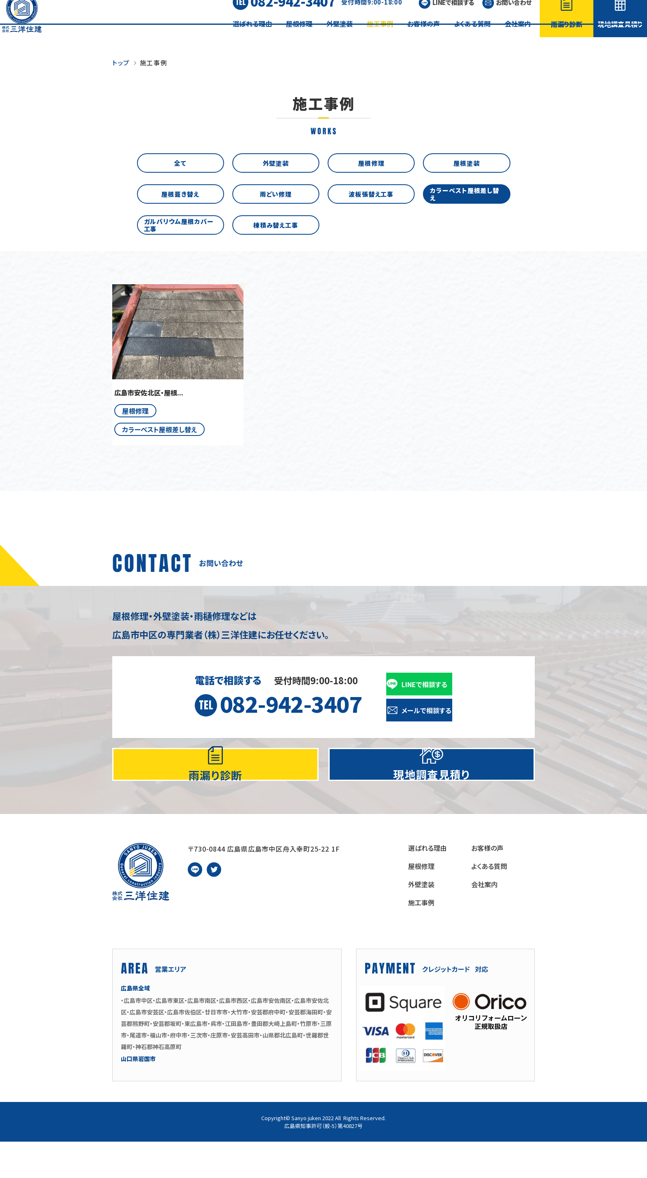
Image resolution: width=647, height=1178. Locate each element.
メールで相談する (426, 710)
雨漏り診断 (567, 36)
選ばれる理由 (252, 36)
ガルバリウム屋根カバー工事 (180, 224)
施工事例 (380, 36)
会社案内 (518, 36)
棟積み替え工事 (275, 224)
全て (180, 162)
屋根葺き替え (180, 193)
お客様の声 (423, 36)
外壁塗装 (339, 36)
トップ (121, 62)
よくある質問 (472, 36)
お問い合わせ (513, 14)
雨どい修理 (276, 193)
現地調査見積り (620, 36)
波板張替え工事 (371, 193)
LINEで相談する (453, 14)
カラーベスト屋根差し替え (466, 193)
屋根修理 (299, 36)
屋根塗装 (466, 162)
